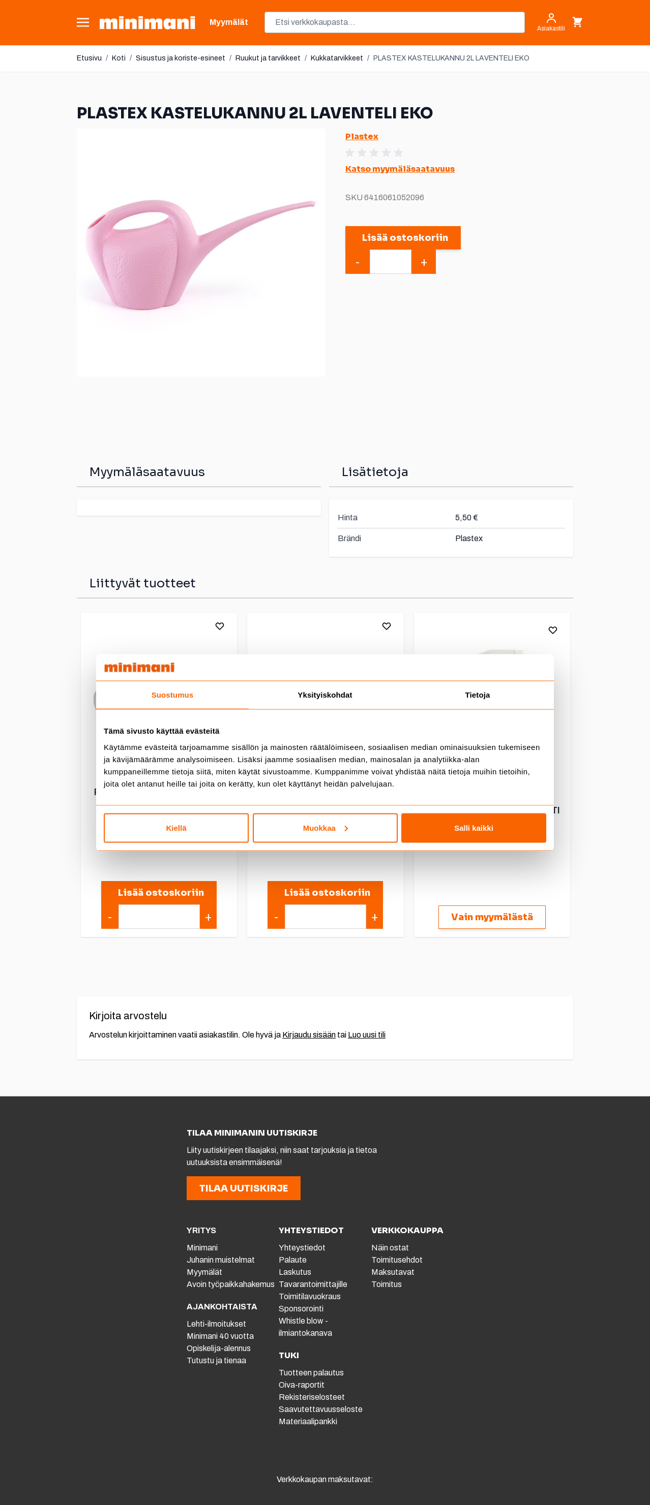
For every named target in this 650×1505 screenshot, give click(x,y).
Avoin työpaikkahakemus (231, 1284)
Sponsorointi (301, 1308)
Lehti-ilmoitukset (216, 1324)
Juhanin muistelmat (221, 1260)
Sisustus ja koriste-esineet (180, 58)
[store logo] (147, 22)
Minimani (202, 1247)
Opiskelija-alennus (219, 1348)
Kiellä (176, 827)
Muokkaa (325, 827)
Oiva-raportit (301, 1385)
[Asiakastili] (551, 22)
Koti (119, 58)
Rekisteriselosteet (312, 1397)
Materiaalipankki (308, 1421)
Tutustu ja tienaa (216, 1360)
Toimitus (386, 1284)
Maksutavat (393, 1272)
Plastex (361, 136)
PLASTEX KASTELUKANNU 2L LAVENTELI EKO (451, 58)
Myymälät (204, 1272)
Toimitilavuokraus (310, 1296)
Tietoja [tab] (477, 695)
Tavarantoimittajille (313, 1284)
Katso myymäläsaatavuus (400, 169)
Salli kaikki (473, 827)
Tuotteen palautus (312, 1372)
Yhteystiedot (302, 1247)
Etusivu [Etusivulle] (89, 58)
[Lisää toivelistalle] (220, 626)
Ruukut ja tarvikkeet (268, 58)
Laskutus (295, 1272)
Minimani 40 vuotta (220, 1336)
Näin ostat (390, 1247)
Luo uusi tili (367, 1034)
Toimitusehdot (397, 1260)
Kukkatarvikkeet (337, 58)
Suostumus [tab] (173, 695)
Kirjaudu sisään (309, 1034)
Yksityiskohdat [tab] (325, 695)
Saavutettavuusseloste (321, 1409)
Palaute (293, 1260)
